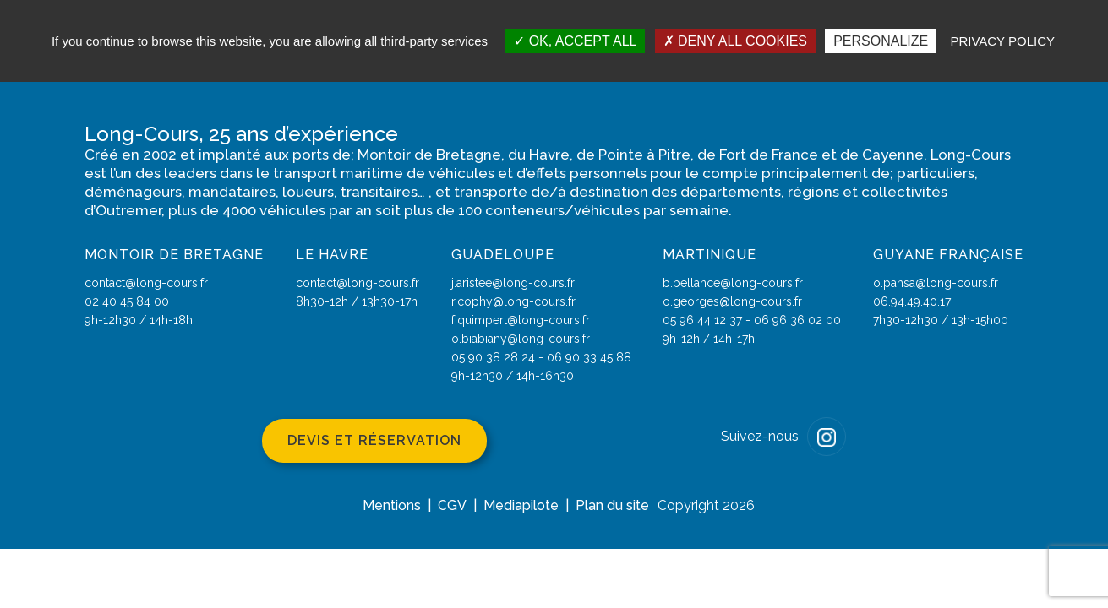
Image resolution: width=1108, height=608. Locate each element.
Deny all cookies (735, 41)
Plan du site (612, 505)
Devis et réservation (374, 440)
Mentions (392, 505)
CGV (452, 505)
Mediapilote (521, 505)
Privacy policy (1002, 41)
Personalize (880, 41)
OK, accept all (575, 41)
